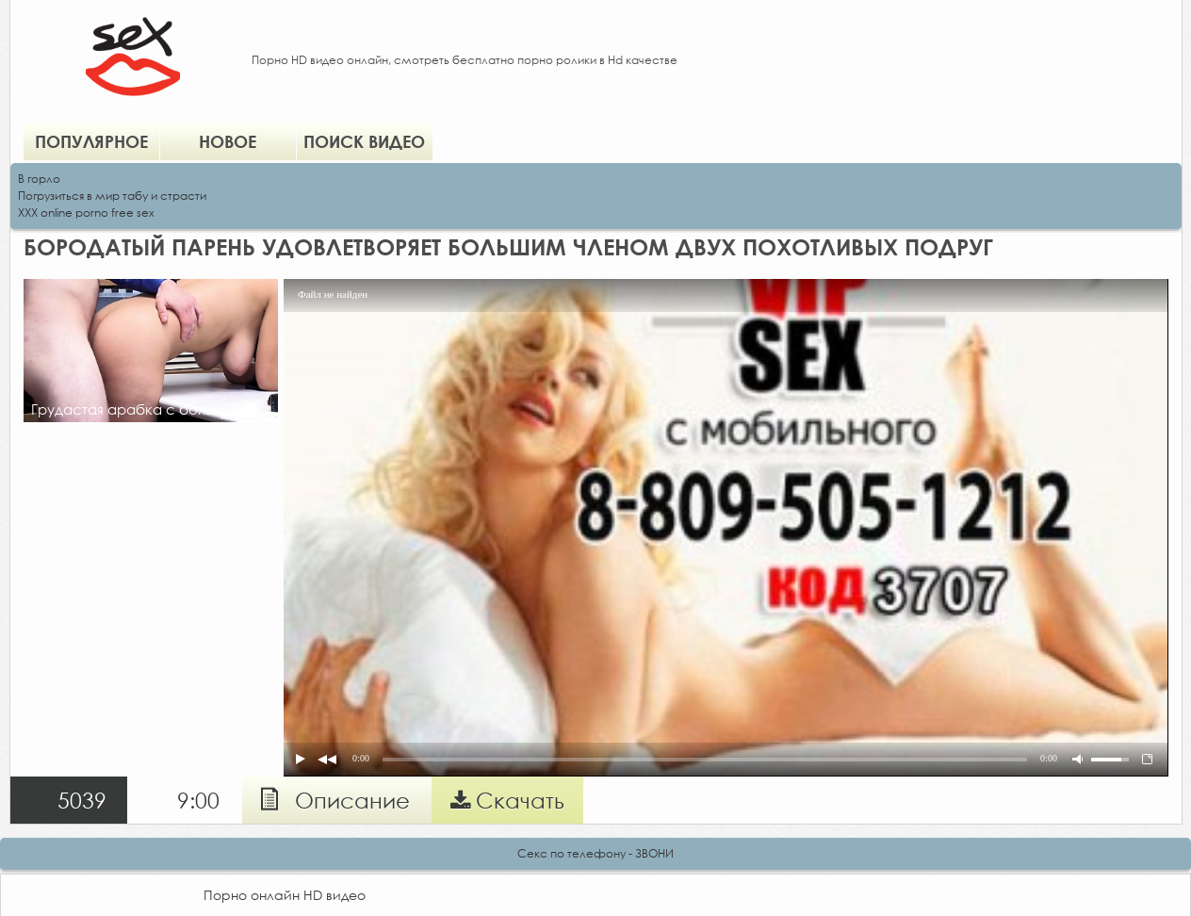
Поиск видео (364, 141)
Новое (227, 141)
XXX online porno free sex (86, 212)
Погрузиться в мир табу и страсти (112, 195)
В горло (39, 179)
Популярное (91, 141)
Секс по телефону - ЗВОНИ (595, 853)
